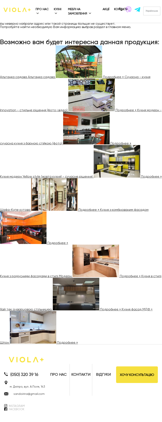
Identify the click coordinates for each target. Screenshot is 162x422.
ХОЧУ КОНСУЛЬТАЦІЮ (137, 375)
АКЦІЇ (106, 9)
